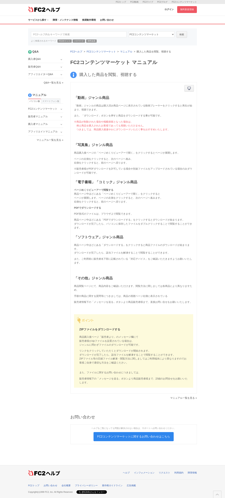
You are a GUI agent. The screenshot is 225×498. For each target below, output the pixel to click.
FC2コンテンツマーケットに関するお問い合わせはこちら (133, 436)
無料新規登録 (187, 9)
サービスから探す (38, 20)
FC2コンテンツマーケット (184, 2)
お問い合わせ (107, 20)
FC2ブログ (162, 2)
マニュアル (126, 51)
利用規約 (179, 472)
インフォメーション (144, 472)
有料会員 (91, 41)
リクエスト (164, 472)
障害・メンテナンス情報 (65, 20)
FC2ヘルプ (76, 51)
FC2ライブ (148, 2)
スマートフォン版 (50, 101)
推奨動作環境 (89, 20)
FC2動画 (134, 2)
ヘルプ (126, 472)
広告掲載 (131, 485)
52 (151, 34)
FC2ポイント (64, 41)
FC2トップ (121, 2)
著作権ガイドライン (112, 485)
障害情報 (192, 472)
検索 (181, 34)
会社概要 (66, 485)
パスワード (79, 41)
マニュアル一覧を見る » (183, 397)
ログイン (169, 9)
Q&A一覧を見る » (53, 82)
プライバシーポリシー (86, 485)
